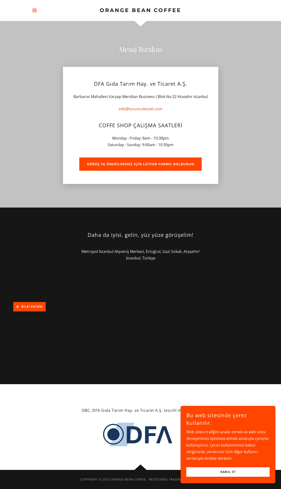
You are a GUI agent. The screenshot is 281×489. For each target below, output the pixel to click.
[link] (140, 10)
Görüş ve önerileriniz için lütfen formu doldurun (140, 164)
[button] (34, 10)
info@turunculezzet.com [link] (140, 108)
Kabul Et (228, 472)
